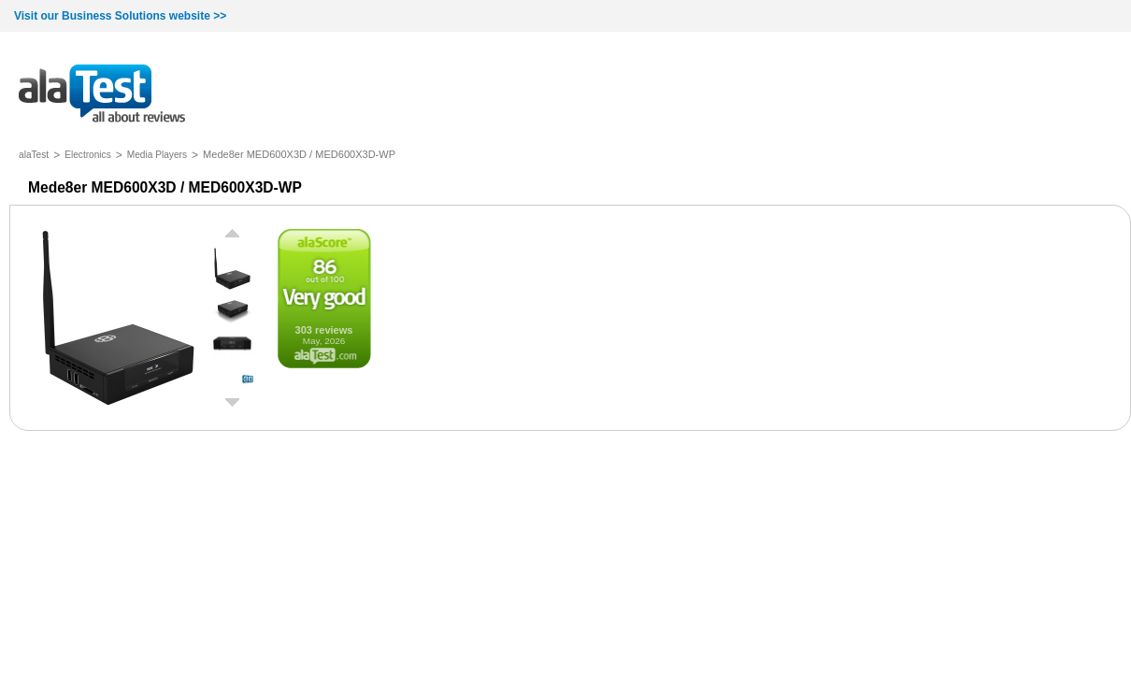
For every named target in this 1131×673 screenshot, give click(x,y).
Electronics (87, 155)
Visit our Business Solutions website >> (120, 15)
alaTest (34, 155)
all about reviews (102, 94)
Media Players (157, 155)
